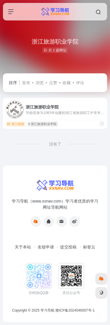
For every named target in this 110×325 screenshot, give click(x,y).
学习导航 (47, 310)
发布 (26, 82)
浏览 (39, 82)
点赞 (53, 82)
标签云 (89, 247)
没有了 (55, 144)
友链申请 (46, 247)
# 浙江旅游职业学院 (42, 124)
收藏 (66, 82)
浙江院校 (15, 124)
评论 (80, 82)
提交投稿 (68, 247)
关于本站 (23, 247)
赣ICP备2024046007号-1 (74, 310)
